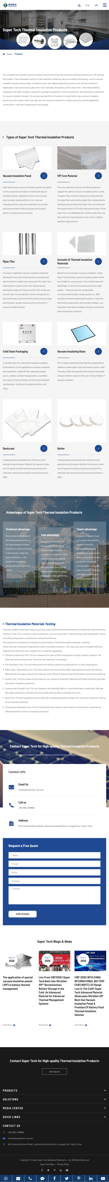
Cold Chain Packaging (25, 353)
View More (9, 1024)
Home (9, 54)
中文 (87, 5)
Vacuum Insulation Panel (25, 177)
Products (19, 54)
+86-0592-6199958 (26, 807)
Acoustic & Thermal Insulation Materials (79, 263)
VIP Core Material (79, 177)
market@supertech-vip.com (31, 789)
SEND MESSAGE (22, 914)
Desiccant (25, 450)
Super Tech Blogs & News (54, 941)
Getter (79, 450)
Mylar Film (25, 263)
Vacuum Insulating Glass (79, 353)
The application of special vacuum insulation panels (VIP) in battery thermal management (18, 983)
